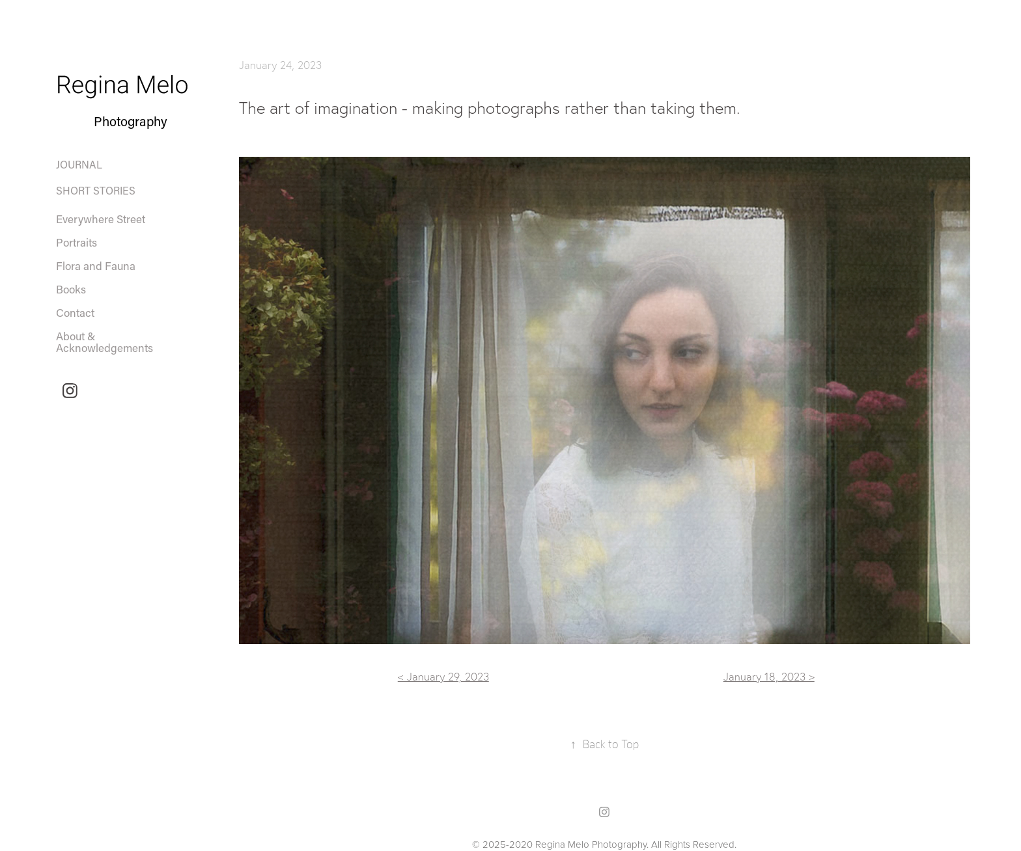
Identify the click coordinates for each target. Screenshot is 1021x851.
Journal (79, 164)
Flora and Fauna (95, 265)
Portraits (76, 242)
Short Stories (95, 190)
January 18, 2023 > (769, 676)
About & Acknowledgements (104, 342)
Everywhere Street (100, 218)
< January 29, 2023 (443, 676)
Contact (75, 312)
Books (71, 289)
